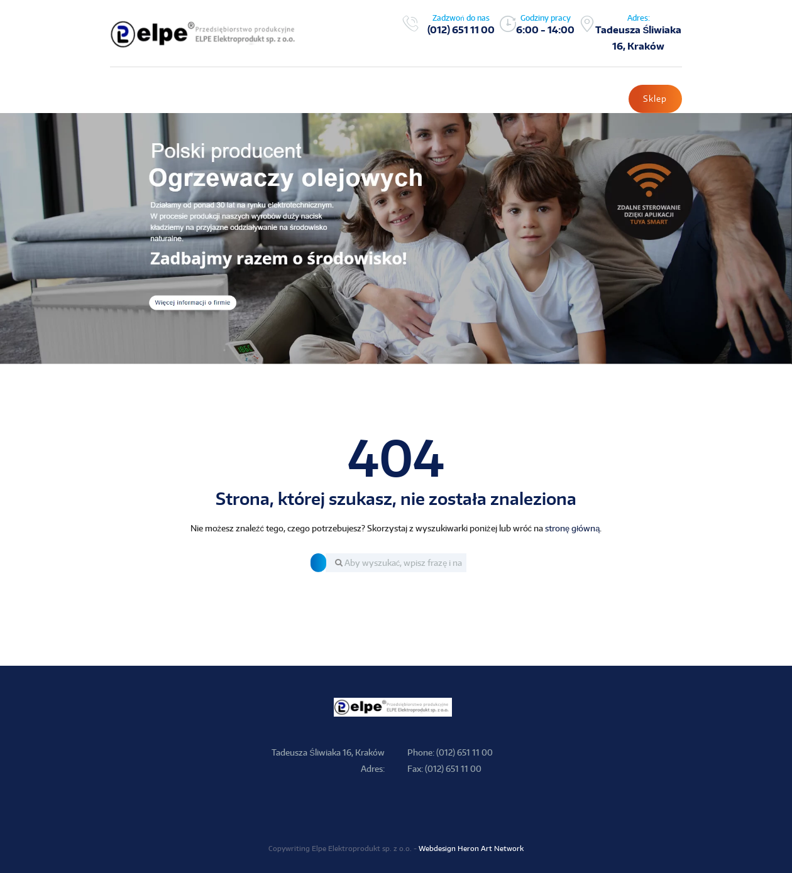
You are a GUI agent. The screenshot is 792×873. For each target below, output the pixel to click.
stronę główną (572, 529)
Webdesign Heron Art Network (471, 848)
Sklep (655, 99)
